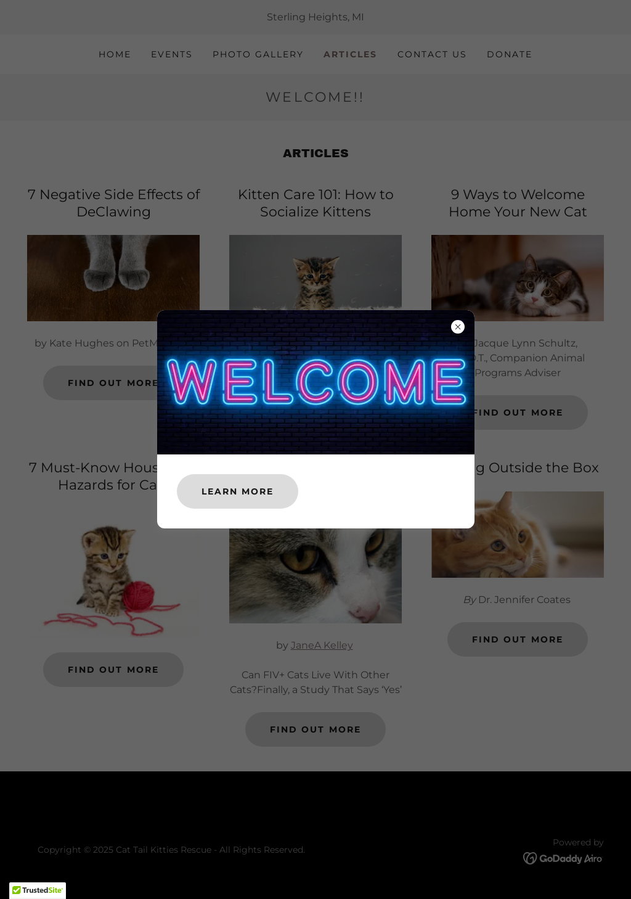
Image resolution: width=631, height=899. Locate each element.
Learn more (238, 491)
